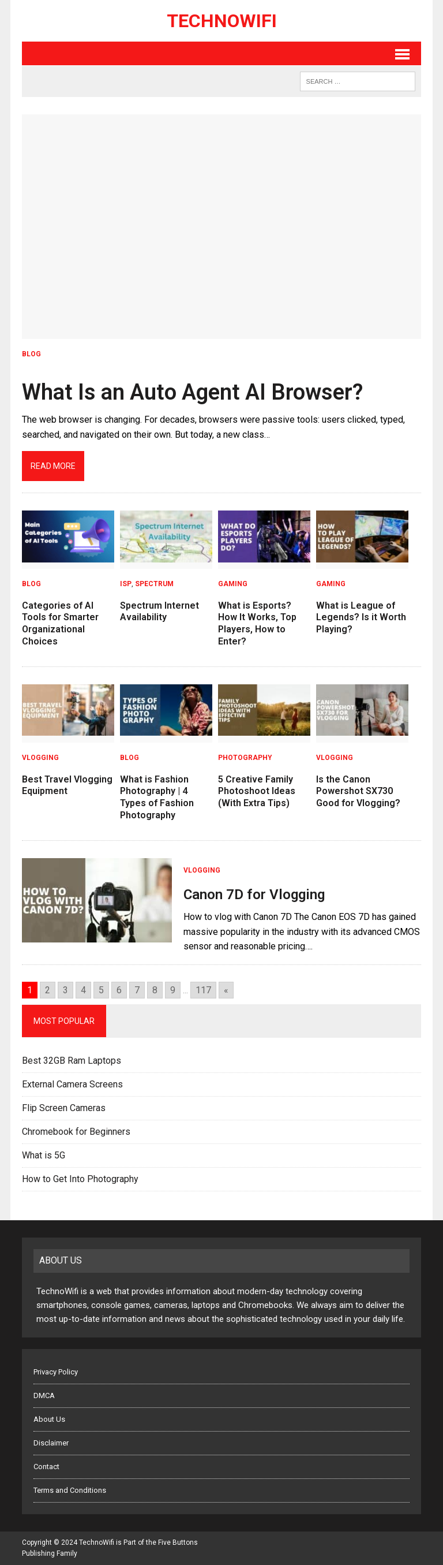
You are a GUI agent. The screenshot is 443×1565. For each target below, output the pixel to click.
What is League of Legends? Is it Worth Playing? (361, 617)
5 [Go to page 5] (101, 990)
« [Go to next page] (226, 990)
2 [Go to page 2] (47, 990)
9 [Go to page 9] (172, 990)
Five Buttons (178, 1542)
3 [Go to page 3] (65, 990)
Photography (245, 758)
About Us (49, 1419)
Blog (31, 354)
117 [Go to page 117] (203, 990)
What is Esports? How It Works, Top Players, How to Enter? (257, 623)
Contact (46, 1466)
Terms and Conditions (69, 1490)
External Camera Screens (72, 1084)
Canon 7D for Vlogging (254, 894)
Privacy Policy (55, 1371)
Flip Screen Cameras (64, 1107)
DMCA (44, 1395)
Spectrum (154, 584)
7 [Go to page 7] (137, 990)
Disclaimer (51, 1443)
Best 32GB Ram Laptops (71, 1060)
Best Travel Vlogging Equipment (67, 785)
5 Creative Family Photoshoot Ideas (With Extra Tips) (256, 791)
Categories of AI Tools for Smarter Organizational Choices (60, 623)
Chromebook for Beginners (76, 1131)
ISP (126, 584)
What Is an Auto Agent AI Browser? (192, 392)
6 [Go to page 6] (119, 990)
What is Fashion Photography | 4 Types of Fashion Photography (157, 797)
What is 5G (43, 1155)
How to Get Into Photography (80, 1178)
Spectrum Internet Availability (159, 611)
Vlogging (40, 758)
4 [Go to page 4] (83, 990)
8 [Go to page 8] (154, 990)
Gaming (232, 584)
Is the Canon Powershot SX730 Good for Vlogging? (358, 791)
